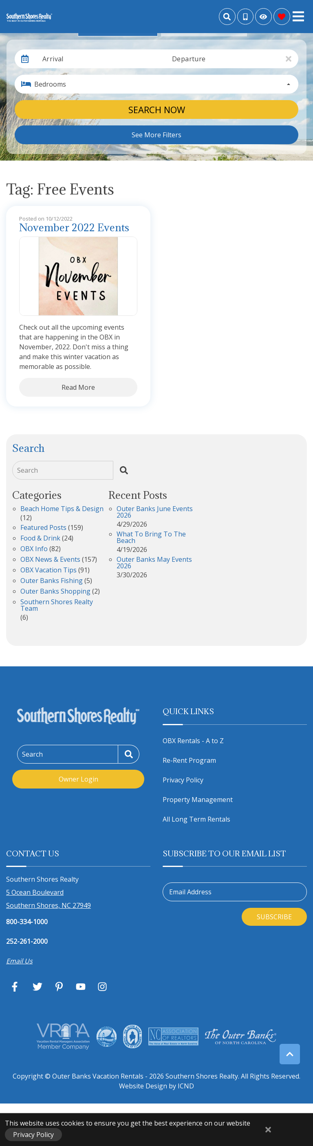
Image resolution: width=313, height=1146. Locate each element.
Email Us (19, 960)
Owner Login (78, 779)
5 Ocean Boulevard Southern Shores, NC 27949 (48, 899)
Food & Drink (40, 539)
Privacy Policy (183, 779)
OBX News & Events (50, 560)
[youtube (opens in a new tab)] (80, 986)
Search (27, 470)
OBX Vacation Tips (48, 570)
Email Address (190, 891)
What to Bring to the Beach (151, 538)
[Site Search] (227, 16)
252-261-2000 (27, 941)
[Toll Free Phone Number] (245, 17)
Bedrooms (50, 84)
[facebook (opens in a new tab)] (16, 986)
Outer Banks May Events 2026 (154, 563)
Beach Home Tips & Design (62, 509)
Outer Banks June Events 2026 (155, 512)
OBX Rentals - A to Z (193, 740)
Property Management (198, 799)
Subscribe (274, 916)
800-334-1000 (27, 921)
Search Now (156, 109)
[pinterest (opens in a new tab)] (59, 986)
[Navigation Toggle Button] (298, 16)
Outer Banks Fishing (51, 581)
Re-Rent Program (189, 760)
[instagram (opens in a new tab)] (102, 986)
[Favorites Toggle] (281, 16)
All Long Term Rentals (196, 819)
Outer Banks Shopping (55, 592)
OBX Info (34, 549)
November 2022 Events (74, 228)
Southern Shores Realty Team (56, 606)
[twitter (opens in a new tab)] (37, 986)
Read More (78, 387)
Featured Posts (43, 528)
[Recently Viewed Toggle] (263, 16)
